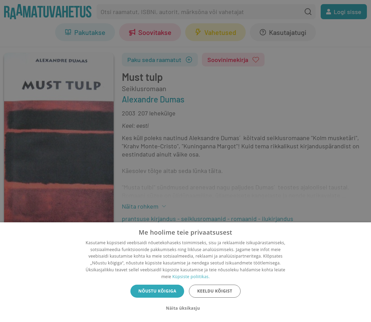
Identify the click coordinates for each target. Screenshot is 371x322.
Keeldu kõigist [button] (214, 291)
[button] (185, 308)
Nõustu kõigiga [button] (157, 291)
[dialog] (185, 272)
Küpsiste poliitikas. (190, 277)
